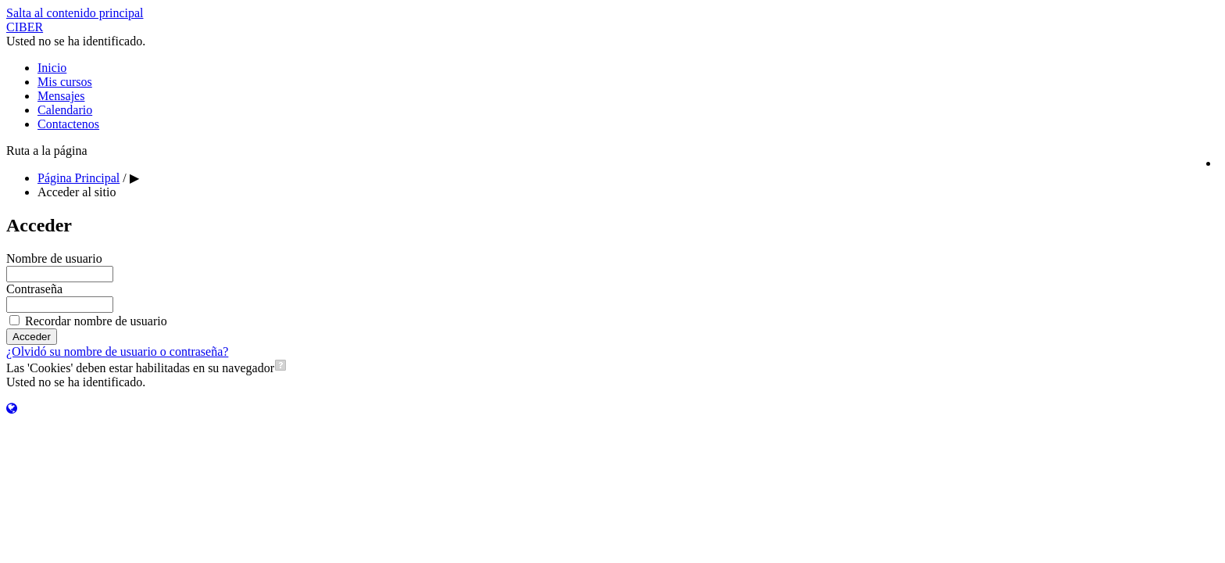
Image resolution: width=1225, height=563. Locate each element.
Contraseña (34, 289)
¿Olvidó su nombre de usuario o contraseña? (117, 351)
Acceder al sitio (77, 192)
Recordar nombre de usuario (96, 321)
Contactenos (68, 124)
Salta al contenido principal (75, 13)
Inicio (52, 67)
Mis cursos (65, 81)
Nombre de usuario (54, 258)
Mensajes (61, 95)
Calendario (65, 110)
